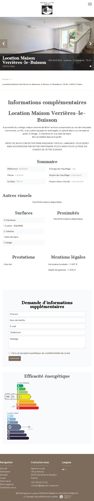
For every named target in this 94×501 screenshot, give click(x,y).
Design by (64, 497)
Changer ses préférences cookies (41, 497)
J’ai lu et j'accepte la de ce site (40, 353)
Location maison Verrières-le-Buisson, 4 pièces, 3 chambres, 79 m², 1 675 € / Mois (42, 84)
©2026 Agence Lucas (26, 493)
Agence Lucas (38, 468)
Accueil (5, 79)
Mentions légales (47, 493)
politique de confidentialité (45, 353)
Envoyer (14, 358)
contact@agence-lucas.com (45, 485)
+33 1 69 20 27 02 (39, 482)
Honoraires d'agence (68, 493)
